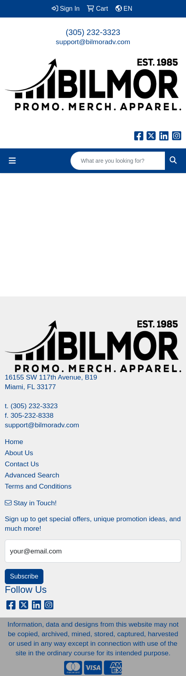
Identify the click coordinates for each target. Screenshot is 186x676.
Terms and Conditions (38, 486)
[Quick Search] (117, 161)
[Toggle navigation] (12, 160)
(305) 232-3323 (93, 32)
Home (14, 442)
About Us (19, 453)
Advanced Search (32, 475)
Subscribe (24, 576)
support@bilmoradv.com (93, 42)
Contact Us (22, 464)
